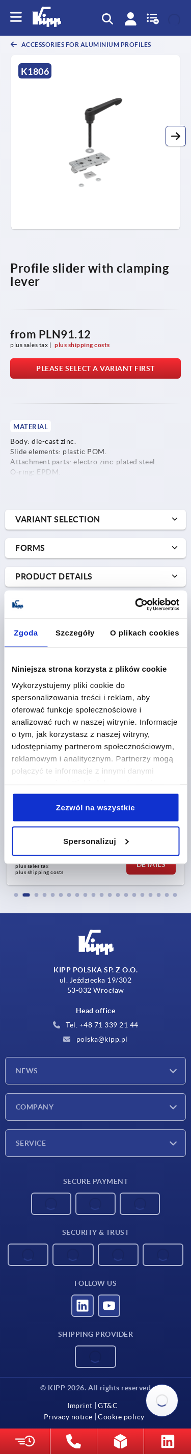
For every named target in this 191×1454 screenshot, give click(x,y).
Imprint (80, 1405)
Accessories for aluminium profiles (85, 44)
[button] (176, 136)
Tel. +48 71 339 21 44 (96, 1025)
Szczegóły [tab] (75, 632)
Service (31, 1143)
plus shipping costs (82, 344)
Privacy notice (68, 1416)
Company (34, 1107)
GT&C (108, 1405)
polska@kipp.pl (95, 1039)
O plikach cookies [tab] (144, 632)
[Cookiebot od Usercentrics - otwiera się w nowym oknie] (136, 604)
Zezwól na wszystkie (95, 807)
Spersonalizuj (95, 840)
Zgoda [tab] (26, 632)
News (27, 1071)
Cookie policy (121, 1416)
